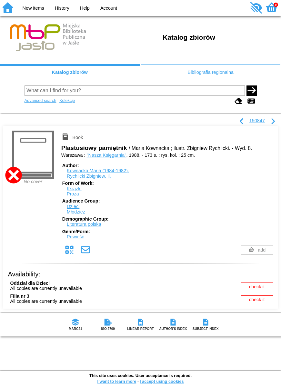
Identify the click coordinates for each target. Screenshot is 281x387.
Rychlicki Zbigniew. (89, 176)
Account (108, 8)
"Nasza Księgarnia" (106, 155)
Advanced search (40, 100)
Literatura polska (84, 224)
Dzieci (73, 206)
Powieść (75, 236)
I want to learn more (116, 381)
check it (257, 286)
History (62, 8)
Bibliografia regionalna (211, 72)
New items (33, 8)
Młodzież (76, 211)
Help (85, 8)
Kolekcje (67, 100)
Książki (74, 188)
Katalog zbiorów (70, 72)
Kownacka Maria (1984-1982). (98, 170)
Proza (73, 193)
